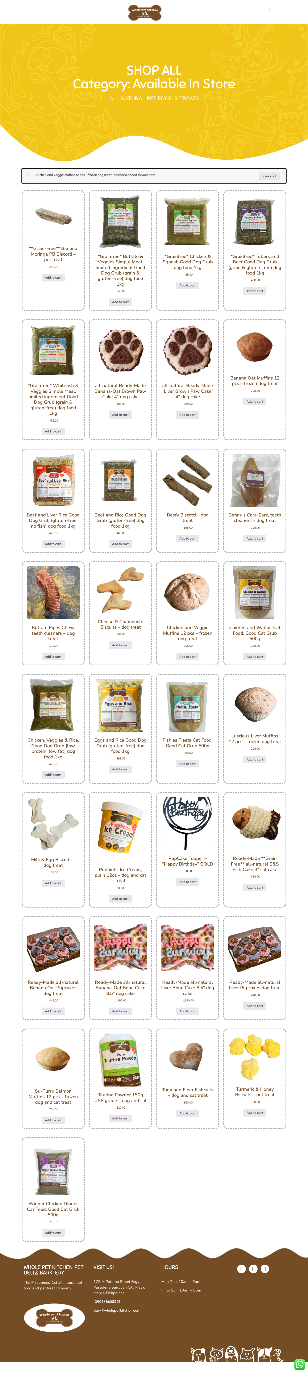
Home (41, 14)
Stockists (229, 14)
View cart (269, 181)
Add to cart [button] (53, 282)
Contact (253, 14)
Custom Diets (197, 14)
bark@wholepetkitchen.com (117, 1315)
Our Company (68, 14)
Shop (96, 14)
